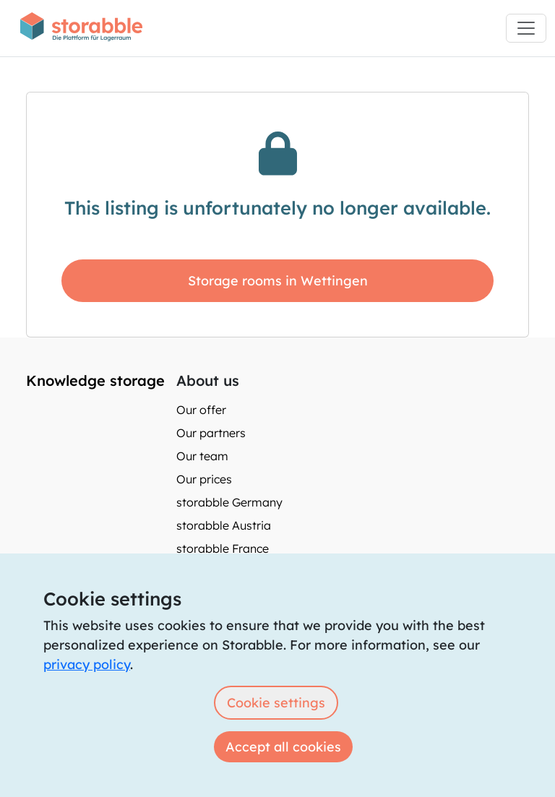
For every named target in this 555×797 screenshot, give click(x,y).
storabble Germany (229, 502)
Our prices (204, 479)
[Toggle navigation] (526, 28)
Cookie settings (276, 702)
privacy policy (86, 664)
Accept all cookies (283, 746)
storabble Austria (223, 525)
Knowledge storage (95, 380)
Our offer (201, 409)
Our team (202, 456)
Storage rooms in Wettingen (278, 280)
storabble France (222, 548)
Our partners (211, 433)
